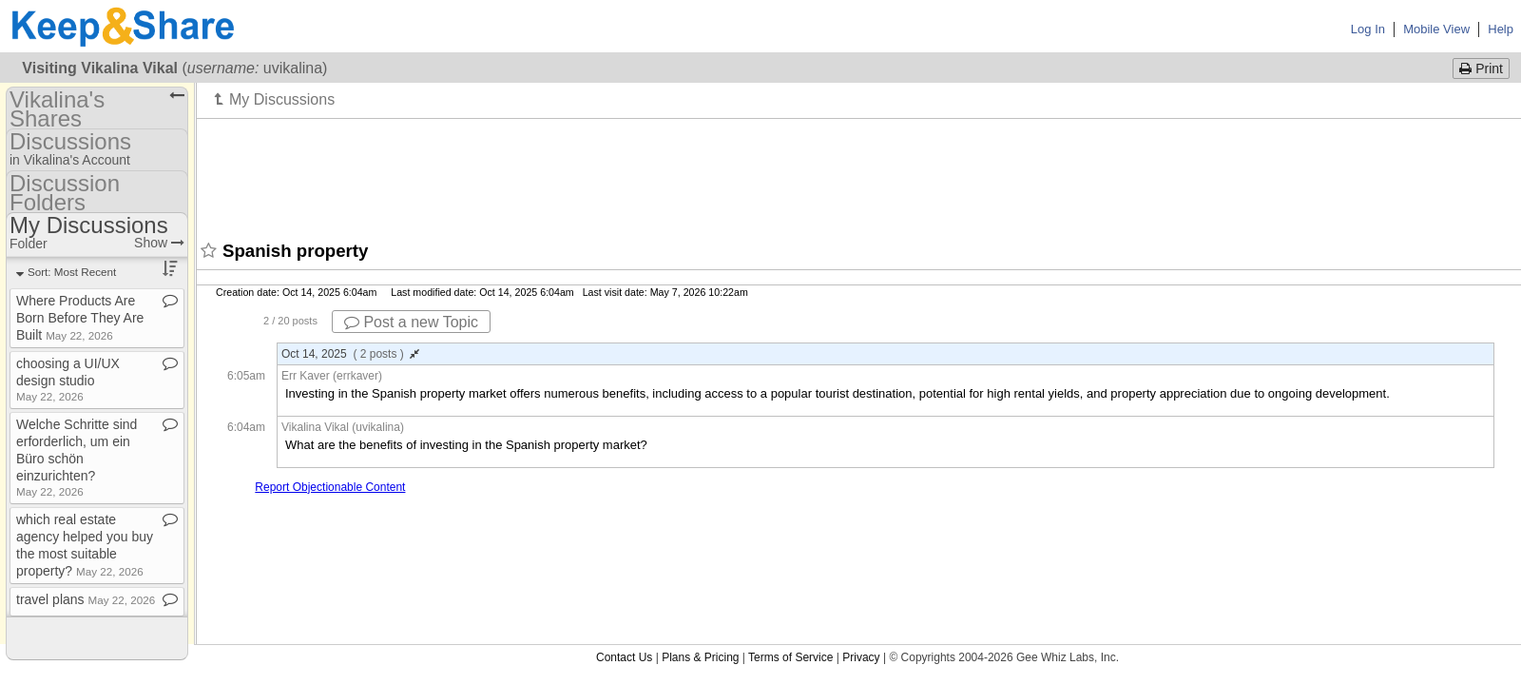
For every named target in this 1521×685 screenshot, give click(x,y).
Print (1481, 68)
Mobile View (1436, 29)
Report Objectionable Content (330, 487)
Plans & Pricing (700, 657)
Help (1500, 29)
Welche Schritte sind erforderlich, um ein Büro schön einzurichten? (76, 457)
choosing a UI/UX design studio (68, 379)
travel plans (85, 599)
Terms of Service (790, 657)
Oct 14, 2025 (350, 354)
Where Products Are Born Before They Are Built (80, 317)
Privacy (860, 657)
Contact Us (624, 657)
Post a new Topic (411, 322)
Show (159, 242)
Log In (1368, 29)
